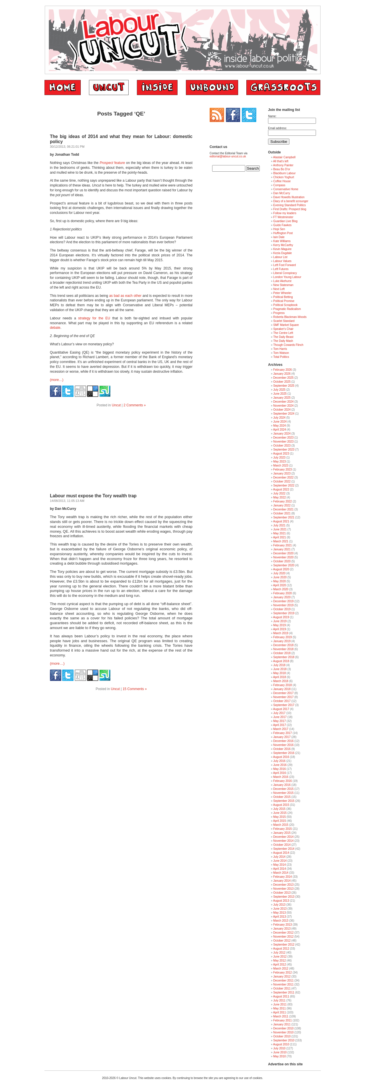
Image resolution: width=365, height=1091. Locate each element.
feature (112, 163)
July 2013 (279, 904)
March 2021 (280, 541)
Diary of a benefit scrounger (290, 201)
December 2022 (283, 477)
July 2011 (279, 1000)
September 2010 (283, 1040)
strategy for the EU (94, 318)
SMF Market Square (286, 325)
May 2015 (279, 816)
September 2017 (283, 705)
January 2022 (282, 505)
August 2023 (281, 453)
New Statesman (283, 285)
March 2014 (280, 872)
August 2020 (281, 569)
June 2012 (280, 956)
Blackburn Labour (284, 173)
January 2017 (282, 737)
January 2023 (282, 473)
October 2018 (282, 653)
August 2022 (281, 489)
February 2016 (282, 780)
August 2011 (281, 996)
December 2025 (283, 377)
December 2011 (283, 980)
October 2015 (282, 796)
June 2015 (280, 812)
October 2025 (282, 381)
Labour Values (282, 261)
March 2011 (280, 1016)
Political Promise (283, 301)
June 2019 (280, 621)
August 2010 (281, 1044)
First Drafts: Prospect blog (289, 209)
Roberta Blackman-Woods (290, 317)
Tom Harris (280, 348)
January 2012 (282, 976)
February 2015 (282, 828)
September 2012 (283, 944)
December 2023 (283, 437)
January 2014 (282, 880)
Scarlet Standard (284, 321)
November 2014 (283, 840)
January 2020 (282, 597)
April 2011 (279, 1012)
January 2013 (282, 928)
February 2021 (282, 545)
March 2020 (280, 589)
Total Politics (281, 356)
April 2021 (279, 537)
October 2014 (282, 844)
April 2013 (279, 916)
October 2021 (282, 513)
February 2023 (282, 469)
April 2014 (279, 868)
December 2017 (283, 693)
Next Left (279, 289)
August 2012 (281, 948)
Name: (272, 116)
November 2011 (283, 984)
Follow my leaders (284, 213)
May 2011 (279, 1008)
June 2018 (280, 669)
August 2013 (281, 900)
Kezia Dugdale (282, 253)
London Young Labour (287, 277)
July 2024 (279, 417)
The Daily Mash (283, 340)
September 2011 (283, 992)
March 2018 (280, 681)
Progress (279, 313)
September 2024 (283, 413)
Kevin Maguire (282, 249)
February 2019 (282, 637)
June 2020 (280, 577)
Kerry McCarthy (283, 245)
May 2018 (279, 673)
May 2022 (279, 497)
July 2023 (279, 457)
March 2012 (280, 968)
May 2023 (279, 461)
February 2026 (282, 369)
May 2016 (279, 768)
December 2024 (283, 401)
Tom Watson (281, 352)
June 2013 (280, 908)
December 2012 (283, 932)
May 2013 (279, 912)
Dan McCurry (281, 193)
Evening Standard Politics (289, 205)
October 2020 (282, 561)
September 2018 (283, 657)
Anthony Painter (283, 165)
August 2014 (281, 852)
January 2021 (282, 549)
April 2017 (279, 725)
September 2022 (283, 485)
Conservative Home (285, 189)
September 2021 (283, 517)
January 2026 (282, 373)
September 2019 (283, 613)
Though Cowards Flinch (288, 344)
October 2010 (282, 1036)
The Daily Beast (283, 336)
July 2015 (279, 808)
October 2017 (282, 701)
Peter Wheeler (282, 293)
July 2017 (279, 713)
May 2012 (279, 960)
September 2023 (283, 449)
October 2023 (282, 445)
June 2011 (280, 1004)
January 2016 (282, 784)
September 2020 (283, 565)
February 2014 (282, 876)
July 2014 (279, 856)
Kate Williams (282, 241)
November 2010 (283, 1032)
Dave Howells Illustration (289, 197)
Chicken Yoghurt (283, 177)
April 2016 (279, 772)
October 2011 (282, 988)
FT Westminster (283, 217)
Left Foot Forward (284, 265)
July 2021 (279, 525)
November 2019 (283, 605)
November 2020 (283, 557)
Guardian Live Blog (285, 221)
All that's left (281, 161)
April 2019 (279, 629)
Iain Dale (278, 237)
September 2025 (283, 385)
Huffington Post (283, 233)
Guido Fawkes (282, 225)
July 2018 (279, 665)
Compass (279, 185)
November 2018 (283, 649)
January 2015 (282, 832)
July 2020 (279, 573)
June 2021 (280, 529)
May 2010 (279, 1056)
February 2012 (282, 972)
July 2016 (279, 761)
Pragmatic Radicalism (287, 309)
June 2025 (280, 393)
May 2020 (279, 581)
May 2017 (279, 721)
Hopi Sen (279, 229)
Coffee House (282, 181)
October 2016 (282, 749)
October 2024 (282, 409)
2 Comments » (134, 405)
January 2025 (282, 397)
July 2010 (279, 1048)
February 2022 (282, 501)
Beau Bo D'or (281, 169)
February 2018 (282, 685)
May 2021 (279, 533)
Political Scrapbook (285, 305)
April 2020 (279, 585)
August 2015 (281, 804)
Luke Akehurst (282, 281)
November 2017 (283, 697)
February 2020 (282, 593)
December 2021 (283, 509)
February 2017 (282, 733)
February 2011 (282, 1020)
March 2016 (280, 776)
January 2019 (282, 641)
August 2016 (281, 757)
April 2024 (279, 429)
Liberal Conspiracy (285, 273)
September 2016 (283, 753)
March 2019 (280, 633)
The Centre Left (283, 332)
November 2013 (283, 888)
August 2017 (281, 709)
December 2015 (283, 788)
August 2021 (281, 521)
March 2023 (280, 465)
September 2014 (283, 848)
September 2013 (283, 896)
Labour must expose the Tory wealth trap (93, 495)
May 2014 (279, 864)
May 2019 (279, 625)
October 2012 (282, 940)
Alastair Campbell (284, 157)
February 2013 (282, 924)
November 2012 (283, 936)
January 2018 (282, 689)
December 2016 (283, 741)
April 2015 (279, 820)
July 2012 (279, 952)
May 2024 (279, 425)
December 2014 (283, 836)
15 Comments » (135, 689)
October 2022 (282, 481)
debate (55, 328)
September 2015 (283, 800)
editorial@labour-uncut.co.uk (228, 156)
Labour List (280, 257)
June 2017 (280, 717)
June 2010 (280, 1052)
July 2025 (279, 389)
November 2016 (283, 745)
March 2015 (280, 824)
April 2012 (279, 964)
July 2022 (279, 493)
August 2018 (281, 661)
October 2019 (282, 609)
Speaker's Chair (283, 328)
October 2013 (282, 892)
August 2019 (281, 617)
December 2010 (283, 1028)
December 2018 (283, 645)
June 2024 (280, 421)
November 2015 (283, 792)
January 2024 (282, 433)
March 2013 (280, 920)
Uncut (116, 405)
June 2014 (280, 860)
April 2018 (279, 677)
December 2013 (283, 884)
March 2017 (280, 729)
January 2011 (282, 1024)
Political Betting (283, 297)
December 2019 (283, 601)
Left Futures (280, 269)
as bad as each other (125, 296)
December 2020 (283, 553)
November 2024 (283, 405)
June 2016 (280, 764)
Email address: (277, 128)
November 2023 (283, 441)
